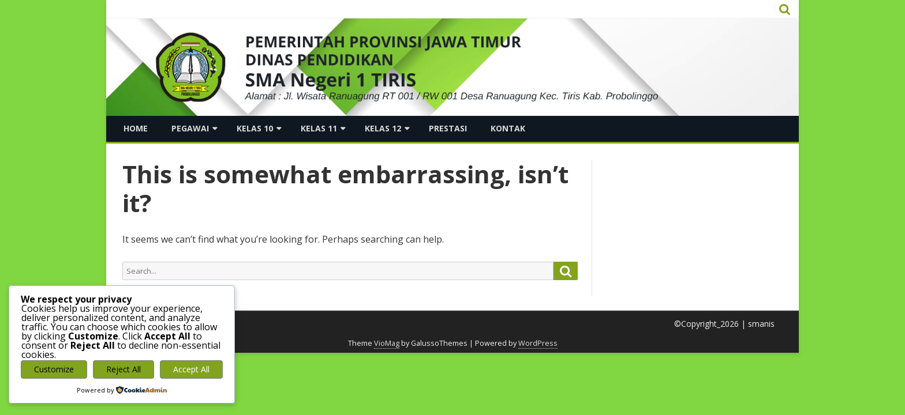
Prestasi (448, 128)
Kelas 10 (255, 128)
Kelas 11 (319, 128)
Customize (54, 369)
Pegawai (190, 128)
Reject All (123, 369)
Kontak (508, 128)
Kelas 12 (383, 128)
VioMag (386, 343)
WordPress (538, 343)
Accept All (191, 369)
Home (136, 128)
